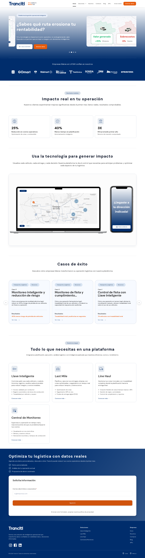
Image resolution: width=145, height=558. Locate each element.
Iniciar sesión (118, 3)
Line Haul (83, 537)
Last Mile (83, 534)
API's (109, 3)
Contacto (98, 3)
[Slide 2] (71, 52)
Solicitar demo (129, 3)
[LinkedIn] (20, 545)
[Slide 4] (75, 52)
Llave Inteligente (85, 531)
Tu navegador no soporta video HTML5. (72, 210)
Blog (104, 3)
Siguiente (73, 503)
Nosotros (90, 3)
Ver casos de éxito (16, 47)
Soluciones (82, 3)
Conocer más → (17, 398)
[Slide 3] (73, 52)
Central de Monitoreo (87, 540)
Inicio (74, 3)
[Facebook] (15, 545)
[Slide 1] (69, 52)
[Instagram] (10, 545)
